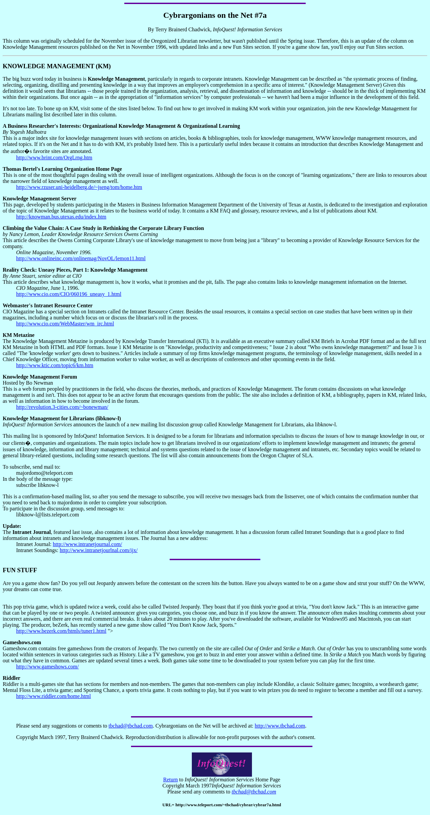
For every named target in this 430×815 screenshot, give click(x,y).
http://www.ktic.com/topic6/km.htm (54, 365)
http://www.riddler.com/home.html (53, 696)
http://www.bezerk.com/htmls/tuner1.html (61, 631)
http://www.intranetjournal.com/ (87, 544)
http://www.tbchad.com (280, 726)
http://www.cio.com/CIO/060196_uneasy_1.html (68, 294)
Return (170, 779)
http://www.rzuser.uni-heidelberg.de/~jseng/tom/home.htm (79, 187)
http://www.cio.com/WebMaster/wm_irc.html (65, 323)
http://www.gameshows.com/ (47, 666)
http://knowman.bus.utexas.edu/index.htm (61, 217)
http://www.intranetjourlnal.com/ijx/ (99, 550)
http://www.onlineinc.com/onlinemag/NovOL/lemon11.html (80, 258)
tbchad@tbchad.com (131, 726)
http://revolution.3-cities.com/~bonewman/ (62, 407)
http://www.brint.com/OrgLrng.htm (54, 157)
